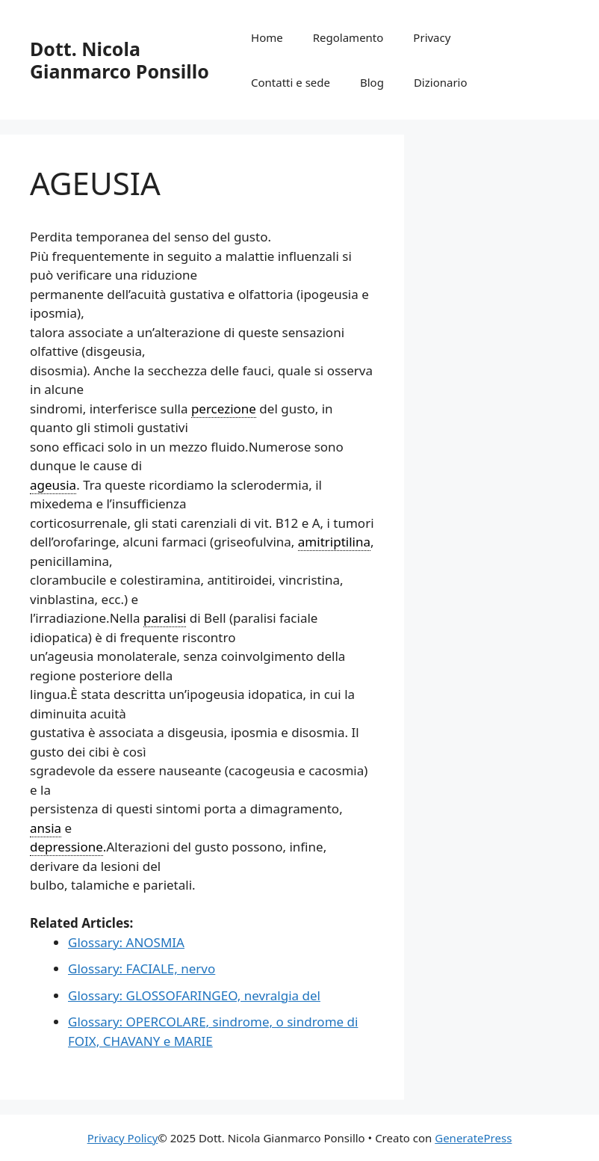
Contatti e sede (290, 82)
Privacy (431, 37)
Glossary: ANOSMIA (126, 942)
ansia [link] (45, 828)
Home (267, 37)
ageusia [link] (53, 484)
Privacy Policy (122, 1137)
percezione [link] (223, 408)
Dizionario (441, 82)
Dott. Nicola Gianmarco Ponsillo (119, 60)
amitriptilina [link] (334, 541)
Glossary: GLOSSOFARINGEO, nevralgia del (194, 995)
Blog (372, 82)
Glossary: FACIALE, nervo (141, 968)
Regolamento (348, 37)
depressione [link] (66, 846)
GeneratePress (473, 1137)
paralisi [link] (165, 617)
